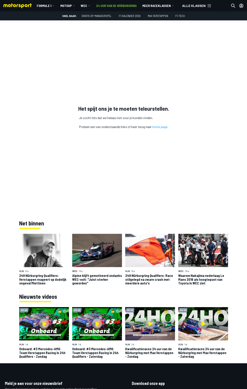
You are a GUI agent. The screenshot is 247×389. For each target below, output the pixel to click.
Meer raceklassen (156, 6)
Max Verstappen (158, 16)
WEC (84, 6)
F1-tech (180, 16)
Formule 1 (44, 6)
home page (159, 127)
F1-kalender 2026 (130, 16)
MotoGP (66, 6)
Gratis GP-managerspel (97, 16)
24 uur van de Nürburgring (116, 6)
